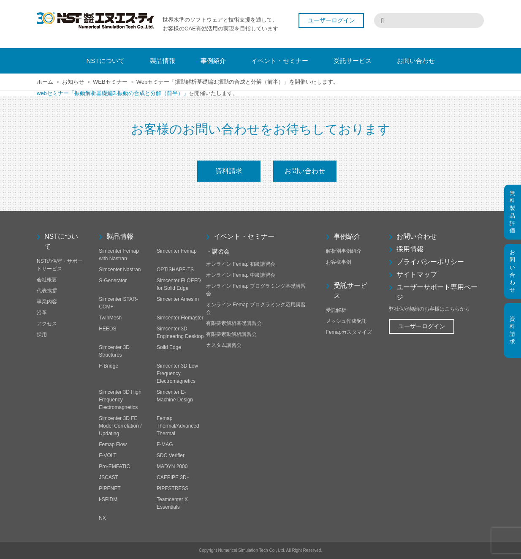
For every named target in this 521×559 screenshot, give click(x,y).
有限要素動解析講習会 (231, 334)
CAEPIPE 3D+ (173, 477)
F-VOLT (108, 455)
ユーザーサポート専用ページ (437, 292)
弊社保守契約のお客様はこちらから (429, 309)
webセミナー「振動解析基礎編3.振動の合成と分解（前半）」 (113, 93)
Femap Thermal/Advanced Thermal (178, 425)
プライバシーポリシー (430, 261)
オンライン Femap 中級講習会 (240, 275)
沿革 (42, 313)
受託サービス (350, 290)
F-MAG (165, 444)
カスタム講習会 (224, 345)
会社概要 (47, 280)
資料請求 (228, 171)
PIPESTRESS (172, 488)
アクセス (47, 324)
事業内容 (47, 302)
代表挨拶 (47, 291)
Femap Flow (113, 444)
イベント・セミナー (244, 236)
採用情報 (409, 249)
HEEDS (107, 329)
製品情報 (119, 236)
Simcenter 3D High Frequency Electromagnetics (120, 399)
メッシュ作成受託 (346, 321)
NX (102, 518)
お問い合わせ (305, 171)
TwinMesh (110, 318)
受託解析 (336, 310)
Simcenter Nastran (120, 270)
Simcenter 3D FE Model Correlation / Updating (120, 425)
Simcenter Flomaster (180, 318)
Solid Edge (169, 347)
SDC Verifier (171, 455)
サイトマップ (416, 274)
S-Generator (113, 281)
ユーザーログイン (331, 20)
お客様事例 (338, 262)
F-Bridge (108, 366)
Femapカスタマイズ (349, 332)
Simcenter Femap (177, 251)
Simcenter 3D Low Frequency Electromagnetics (177, 373)
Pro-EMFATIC (114, 466)
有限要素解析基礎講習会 (234, 323)
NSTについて (61, 241)
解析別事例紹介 (343, 251)
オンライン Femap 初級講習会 (240, 264)
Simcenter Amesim (178, 299)
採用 (42, 335)
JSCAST (108, 477)
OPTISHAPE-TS (175, 270)
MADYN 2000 (172, 466)
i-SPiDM (108, 499)
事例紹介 (347, 236)
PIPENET (109, 488)
